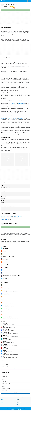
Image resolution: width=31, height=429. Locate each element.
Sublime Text (14, 118)
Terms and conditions (19, 397)
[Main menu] (30, 1)
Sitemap (2, 402)
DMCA (17, 404)
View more (15, 392)
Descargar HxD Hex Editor (5, 215)
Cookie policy (18, 399)
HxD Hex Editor (10, 4)
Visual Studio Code (21, 118)
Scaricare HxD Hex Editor (15, 215)
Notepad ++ (9, 118)
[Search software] (28, 1)
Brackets (4, 118)
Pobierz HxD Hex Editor (17, 216)
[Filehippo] (3, 1)
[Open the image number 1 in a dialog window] (21, 159)
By (5, 6)
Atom (2, 118)
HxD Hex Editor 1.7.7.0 (4, 366)
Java (13, 103)
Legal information (18, 402)
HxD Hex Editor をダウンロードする (6, 216)
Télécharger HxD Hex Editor (5, 219)
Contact (2, 399)
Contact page (9, 242)
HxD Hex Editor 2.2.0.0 (4, 364)
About (2, 397)
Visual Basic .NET (21, 103)
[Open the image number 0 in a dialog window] (7, 159)
